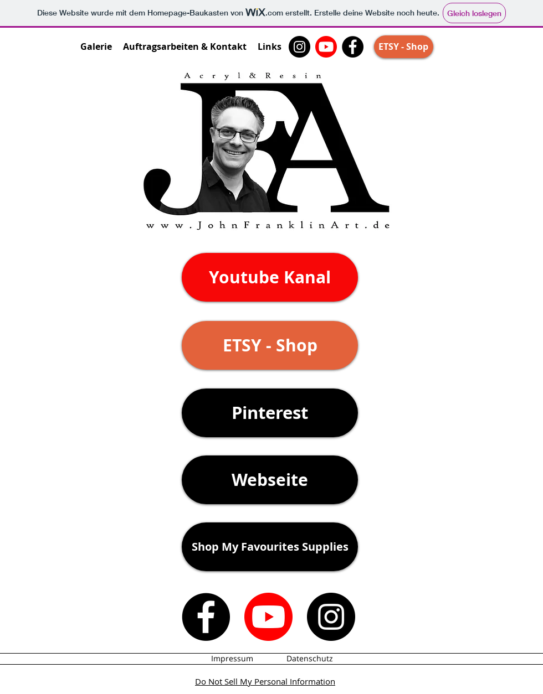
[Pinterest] (270, 413)
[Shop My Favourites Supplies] (270, 546)
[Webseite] (270, 479)
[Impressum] (232, 658)
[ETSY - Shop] (403, 46)
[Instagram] (299, 47)
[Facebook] (352, 47)
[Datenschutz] (309, 658)
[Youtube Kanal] (270, 277)
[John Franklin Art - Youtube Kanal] (326, 47)
